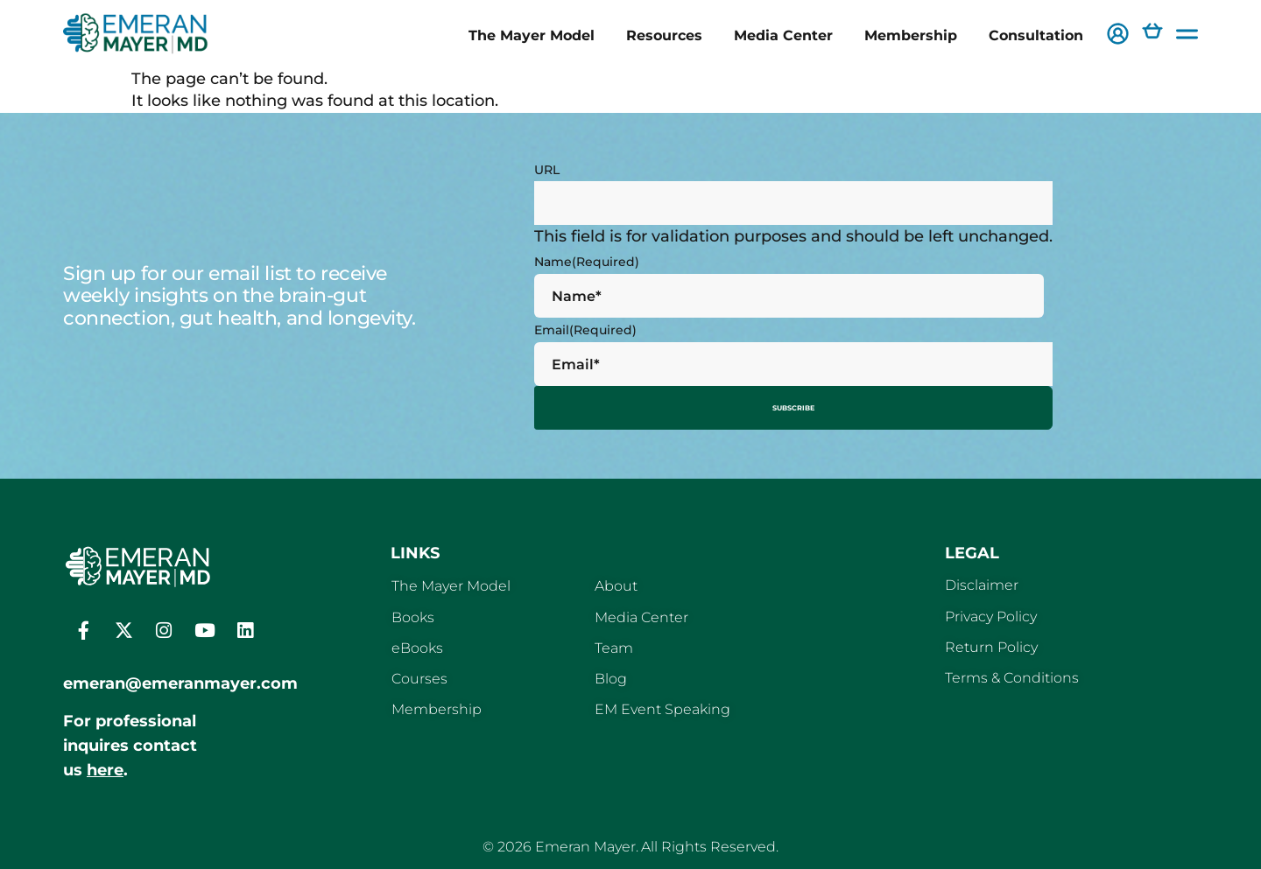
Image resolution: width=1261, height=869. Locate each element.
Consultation (1036, 35)
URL (547, 170)
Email (585, 330)
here (105, 764)
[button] (1118, 35)
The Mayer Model (531, 35)
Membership (910, 35)
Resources (664, 35)
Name (586, 262)
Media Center (783, 35)
